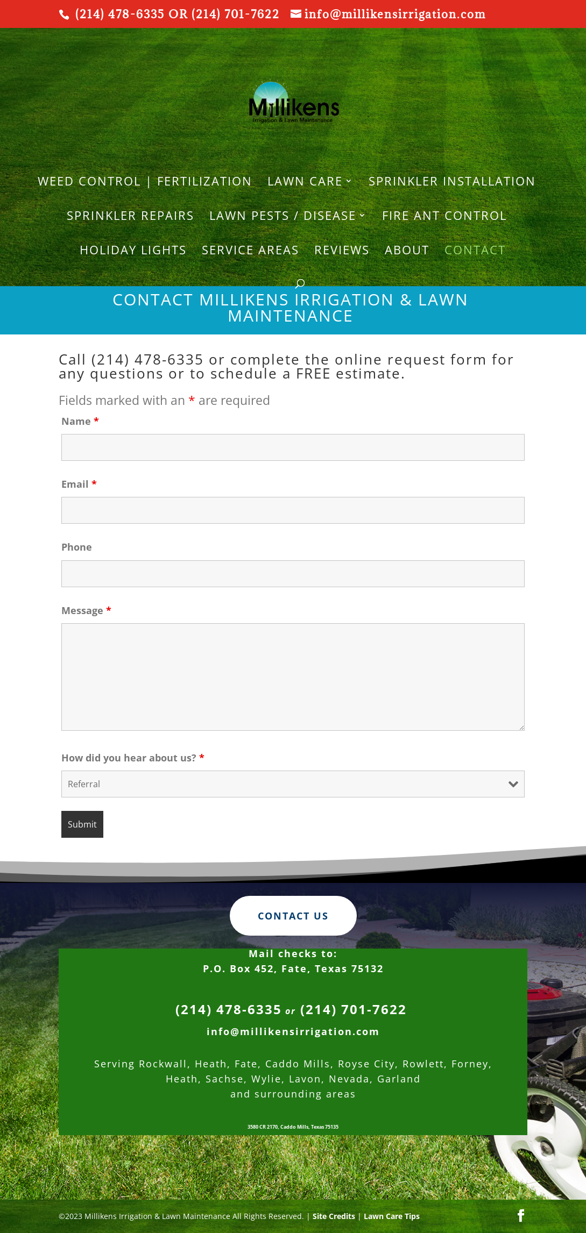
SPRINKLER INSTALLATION (452, 183)
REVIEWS (342, 252)
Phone (76, 546)
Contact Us (293, 963)
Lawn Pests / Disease (282, 217)
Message (86, 610)
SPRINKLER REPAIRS (130, 217)
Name (80, 421)
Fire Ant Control (444, 217)
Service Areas (250, 252)
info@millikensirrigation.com (293, 1079)
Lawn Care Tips (392, 1216)
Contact (475, 252)
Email (79, 483)
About (407, 252)
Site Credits (334, 1216)
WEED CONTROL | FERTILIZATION (145, 183)
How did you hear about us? (132, 757)
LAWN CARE (305, 183)
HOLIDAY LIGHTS (133, 252)
